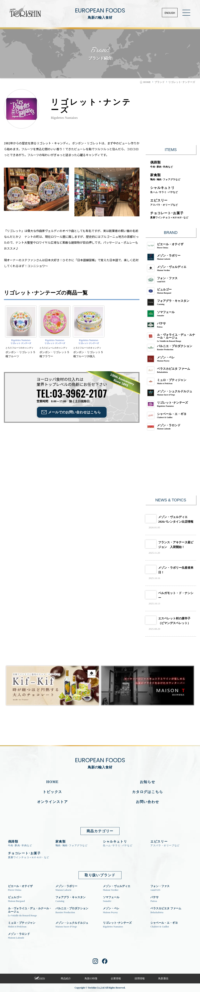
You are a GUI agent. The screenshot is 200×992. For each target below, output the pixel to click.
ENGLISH (170, 13)
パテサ (171, 324)
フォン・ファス (171, 279)
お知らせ (147, 782)
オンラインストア (52, 802)
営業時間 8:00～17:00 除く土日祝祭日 (72, 395)
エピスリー (164, 203)
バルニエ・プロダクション (171, 347)
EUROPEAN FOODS (100, 13)
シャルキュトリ (164, 190)
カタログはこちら (147, 792)
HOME (52, 782)
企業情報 (116, 978)
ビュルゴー (171, 291)
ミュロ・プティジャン (171, 381)
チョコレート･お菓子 (169, 215)
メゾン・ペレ (171, 358)
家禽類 (165, 177)
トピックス (52, 792)
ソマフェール (171, 313)
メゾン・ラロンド (171, 426)
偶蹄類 (161, 165)
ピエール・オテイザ (171, 245)
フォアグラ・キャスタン (171, 302)
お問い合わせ (147, 802)
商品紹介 (66, 978)
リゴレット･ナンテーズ (171, 404)
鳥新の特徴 (91, 978)
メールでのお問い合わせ (74, 412)
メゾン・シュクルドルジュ (171, 392)
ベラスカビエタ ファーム (171, 370)
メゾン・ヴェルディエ (171, 268)
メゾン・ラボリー (171, 257)
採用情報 (140, 978)
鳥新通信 (163, 978)
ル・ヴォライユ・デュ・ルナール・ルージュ (171, 337)
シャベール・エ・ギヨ (171, 415)
